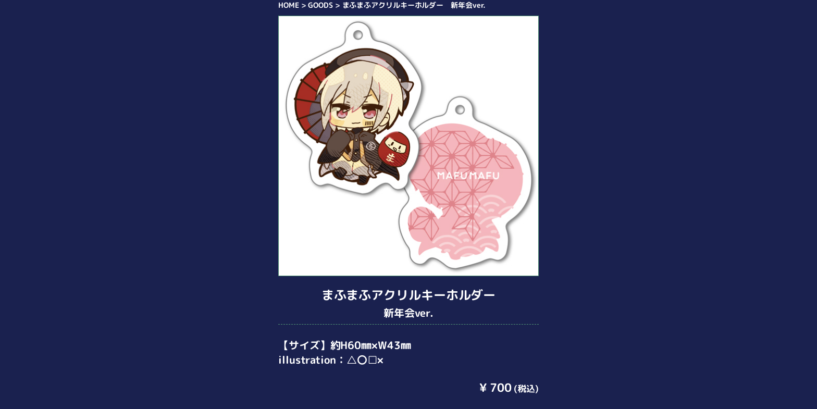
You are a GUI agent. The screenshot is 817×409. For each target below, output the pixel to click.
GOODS (320, 5)
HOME (288, 5)
